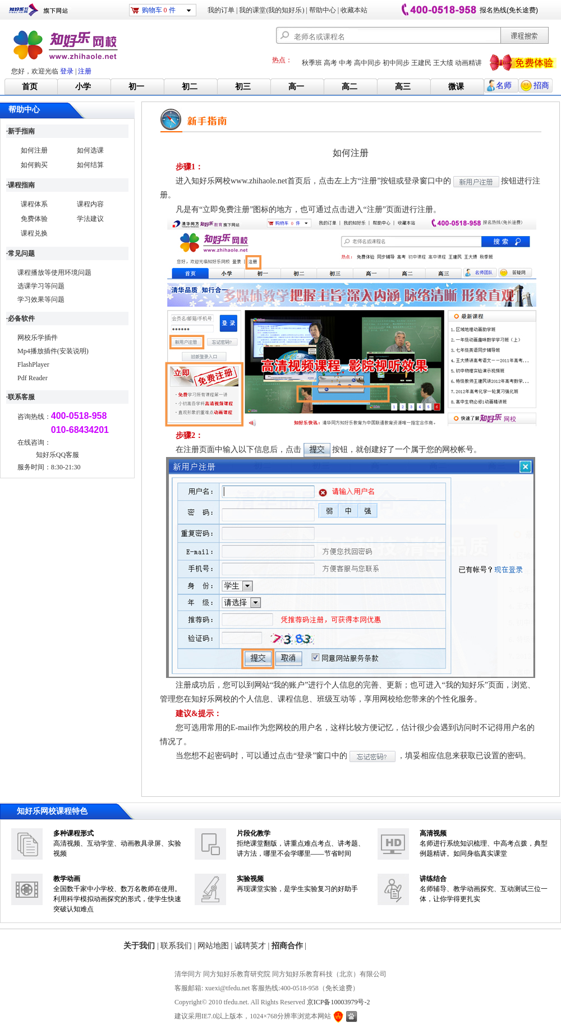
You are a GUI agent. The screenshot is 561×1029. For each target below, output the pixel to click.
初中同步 (396, 63)
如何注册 (34, 150)
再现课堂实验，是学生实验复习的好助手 (297, 889)
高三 (403, 86)
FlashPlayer (33, 364)
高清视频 (433, 833)
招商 (541, 85)
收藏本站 (354, 10)
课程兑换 (34, 233)
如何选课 (90, 150)
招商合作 (287, 946)
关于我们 (139, 946)
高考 (330, 63)
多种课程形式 (73, 833)
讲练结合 (433, 879)
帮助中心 (322, 10)
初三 (243, 86)
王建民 (421, 63)
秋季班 (312, 63)
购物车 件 (159, 10)
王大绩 (443, 63)
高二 (349, 86)
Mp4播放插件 (37, 351)
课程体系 (34, 204)
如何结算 (90, 165)
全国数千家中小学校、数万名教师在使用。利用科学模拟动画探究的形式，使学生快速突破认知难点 (117, 899)
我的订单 (221, 10)
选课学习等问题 (41, 286)
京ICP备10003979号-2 (338, 1002)
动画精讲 (468, 63)
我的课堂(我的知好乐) (271, 10)
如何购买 (34, 165)
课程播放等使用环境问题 (54, 272)
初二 (189, 86)
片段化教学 (253, 833)
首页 (30, 86)
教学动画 (66, 879)
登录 (66, 71)
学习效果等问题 (41, 299)
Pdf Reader (32, 378)
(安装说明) (73, 351)
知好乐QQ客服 (57, 455)
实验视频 (250, 879)
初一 (136, 86)
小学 (83, 86)
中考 (345, 63)
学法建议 (90, 219)
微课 (456, 86)
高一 (296, 86)
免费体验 (34, 219)
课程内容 (90, 204)
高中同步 (367, 63)
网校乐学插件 (37, 338)
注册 (84, 71)
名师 (504, 85)
